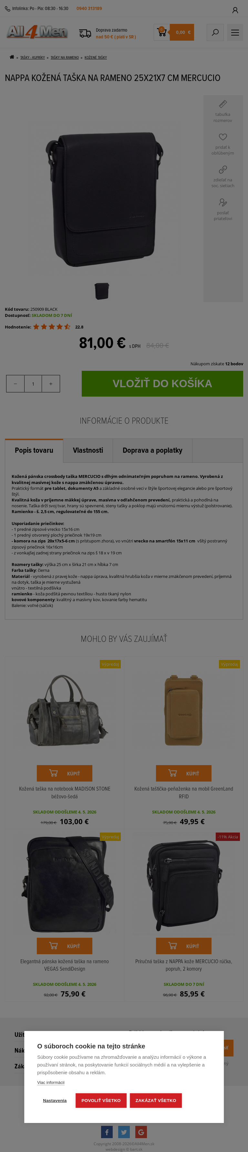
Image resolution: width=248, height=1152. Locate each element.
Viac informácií (51, 1082)
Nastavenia (55, 1100)
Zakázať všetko (156, 1100)
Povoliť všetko (101, 1100)
